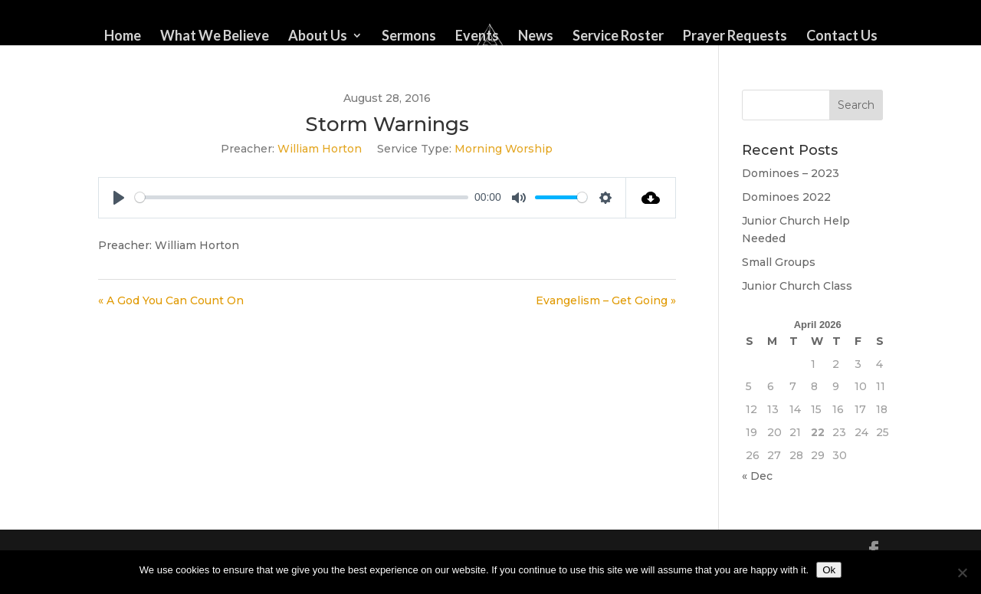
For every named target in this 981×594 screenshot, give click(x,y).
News (535, 37)
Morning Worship (503, 149)
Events (477, 37)
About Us (317, 37)
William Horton (319, 149)
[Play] (119, 197)
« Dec (757, 476)
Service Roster (618, 37)
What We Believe (214, 37)
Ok (828, 570)
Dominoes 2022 (786, 197)
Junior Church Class (797, 286)
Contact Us (842, 37)
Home (122, 37)
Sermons (409, 37)
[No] (962, 572)
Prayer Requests (735, 37)
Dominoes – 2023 (790, 173)
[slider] (301, 197)
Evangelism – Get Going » (606, 300)
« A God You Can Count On (171, 300)
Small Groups (778, 262)
